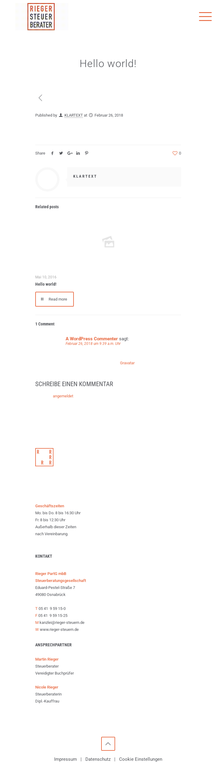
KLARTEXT (73, 115)
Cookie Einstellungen (140, 759)
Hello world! (46, 284)
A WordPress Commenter (92, 339)
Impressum (65, 759)
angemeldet (63, 396)
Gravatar (127, 363)
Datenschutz (98, 759)
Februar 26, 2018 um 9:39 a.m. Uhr (93, 344)
